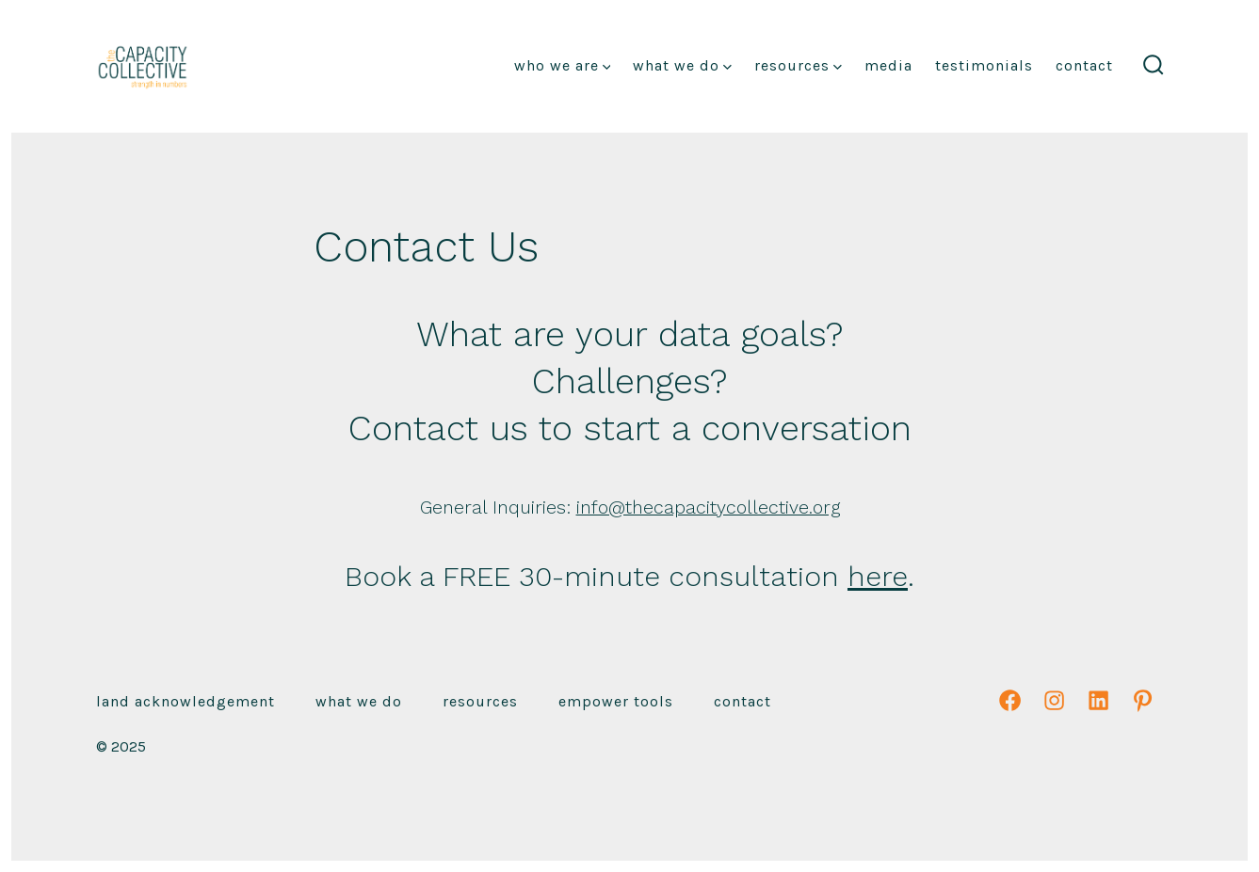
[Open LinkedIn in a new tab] (1098, 700)
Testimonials (984, 65)
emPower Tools (615, 701)
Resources (798, 65)
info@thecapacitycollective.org (708, 507)
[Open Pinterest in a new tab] (1142, 700)
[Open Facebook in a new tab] (1010, 700)
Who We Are (562, 65)
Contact (1084, 65)
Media (888, 65)
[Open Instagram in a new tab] (1054, 700)
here (877, 576)
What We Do (682, 65)
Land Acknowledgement (185, 701)
